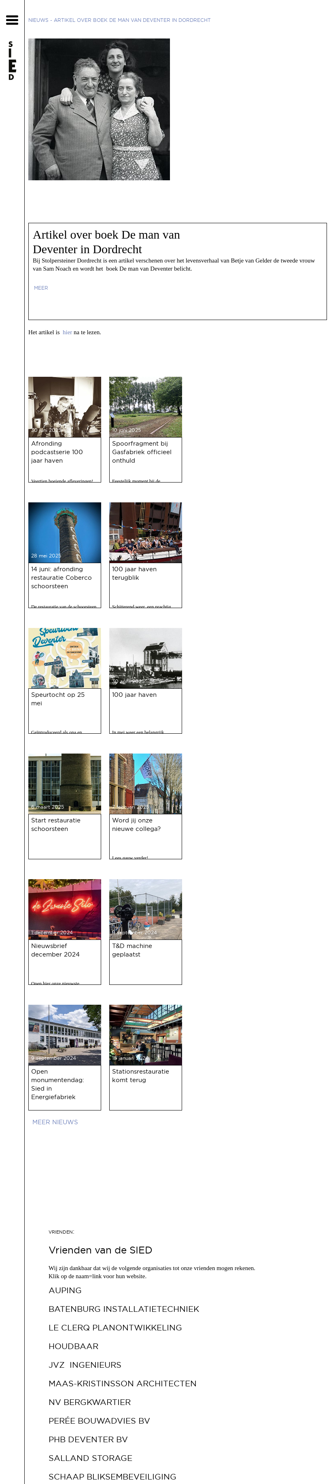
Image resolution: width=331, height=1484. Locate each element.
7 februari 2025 (130, 806)
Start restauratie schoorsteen (56, 824)
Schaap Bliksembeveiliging (112, 1476)
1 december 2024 (52, 932)
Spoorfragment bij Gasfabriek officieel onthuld (142, 452)
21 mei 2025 (126, 555)
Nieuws (38, 20)
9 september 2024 (134, 932)
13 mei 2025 (45, 681)
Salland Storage (90, 1458)
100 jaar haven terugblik (134, 573)
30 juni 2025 (46, 430)
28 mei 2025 (46, 555)
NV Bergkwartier (90, 1402)
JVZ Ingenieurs (85, 1364)
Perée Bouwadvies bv (99, 1420)
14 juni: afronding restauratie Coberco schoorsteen (61, 577)
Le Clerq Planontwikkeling (115, 1327)
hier (67, 332)
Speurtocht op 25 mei (58, 699)
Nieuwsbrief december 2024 (55, 950)
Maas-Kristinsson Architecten (123, 1383)
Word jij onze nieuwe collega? (136, 824)
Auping (65, 1290)
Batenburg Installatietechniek (124, 1309)
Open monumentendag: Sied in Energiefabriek (57, 1084)
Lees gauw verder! (130, 858)
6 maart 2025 (47, 806)
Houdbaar (73, 1346)
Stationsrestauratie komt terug (140, 1075)
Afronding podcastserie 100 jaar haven (57, 452)
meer (41, 287)
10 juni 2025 (126, 430)
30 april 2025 (128, 681)
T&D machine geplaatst (132, 950)
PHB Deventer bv (88, 1439)
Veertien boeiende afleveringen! (62, 481)
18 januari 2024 (130, 1058)
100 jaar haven (134, 694)
